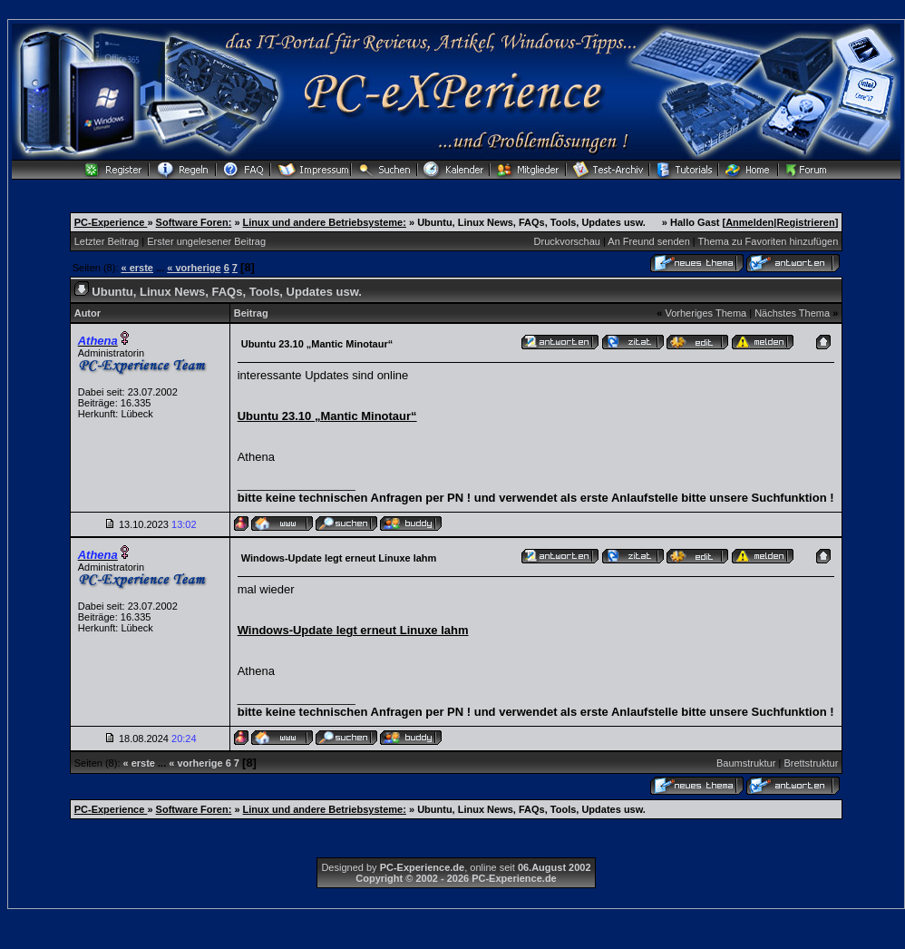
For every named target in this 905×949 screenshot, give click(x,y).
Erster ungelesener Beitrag (206, 241)
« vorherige (193, 267)
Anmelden (749, 222)
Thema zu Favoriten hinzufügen (768, 241)
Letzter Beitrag (107, 241)
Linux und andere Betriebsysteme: (324, 222)
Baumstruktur (745, 763)
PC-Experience (111, 222)
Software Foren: (194, 222)
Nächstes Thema (792, 313)
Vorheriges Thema (705, 313)
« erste (137, 267)
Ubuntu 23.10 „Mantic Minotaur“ (327, 416)
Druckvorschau (567, 241)
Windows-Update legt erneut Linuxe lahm (353, 630)
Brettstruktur (810, 763)
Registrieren (805, 222)
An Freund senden (649, 241)
